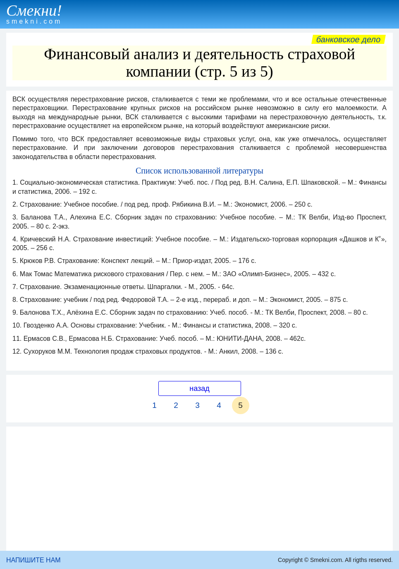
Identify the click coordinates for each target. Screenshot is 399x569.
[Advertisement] (199, 489)
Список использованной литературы (199, 170)
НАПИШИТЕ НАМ (33, 560)
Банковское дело (348, 39)
